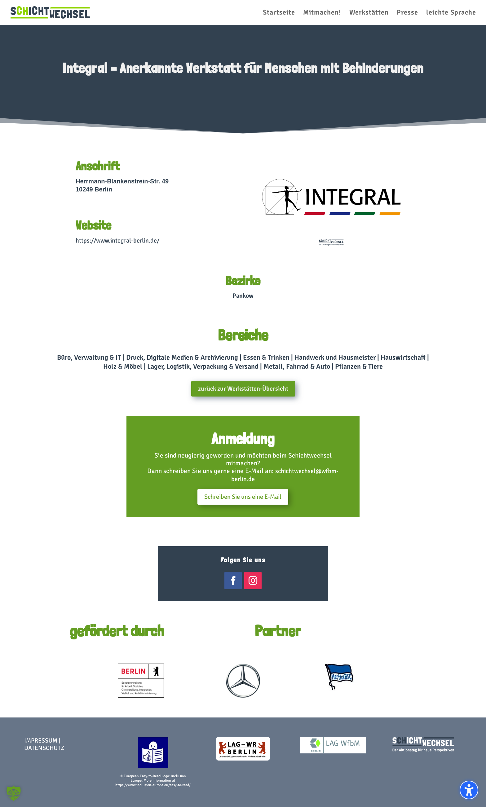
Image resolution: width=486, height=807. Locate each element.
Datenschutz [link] (44, 748)
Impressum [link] (40, 740)
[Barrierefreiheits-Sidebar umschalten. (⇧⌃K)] (469, 790)
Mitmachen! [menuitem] (322, 13)
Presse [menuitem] (407, 13)
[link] (50, 12)
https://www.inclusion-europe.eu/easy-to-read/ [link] (153, 785)
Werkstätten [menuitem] (369, 13)
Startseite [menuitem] (279, 13)
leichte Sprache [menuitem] (451, 13)
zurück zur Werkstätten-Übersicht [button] (243, 389)
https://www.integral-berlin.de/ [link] (117, 240)
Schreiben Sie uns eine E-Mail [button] (242, 497)
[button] (13, 793)
